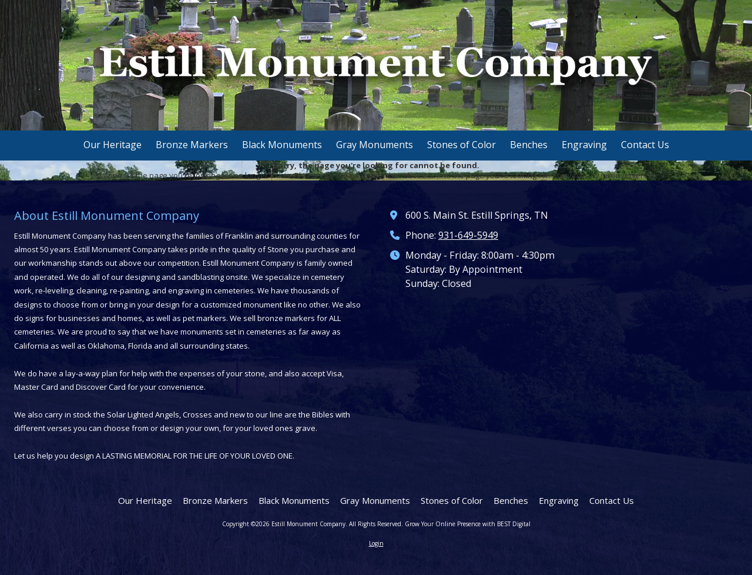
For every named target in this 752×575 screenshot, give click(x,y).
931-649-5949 (468, 235)
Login (376, 543)
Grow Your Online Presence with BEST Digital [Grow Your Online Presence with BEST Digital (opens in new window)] (468, 524)
